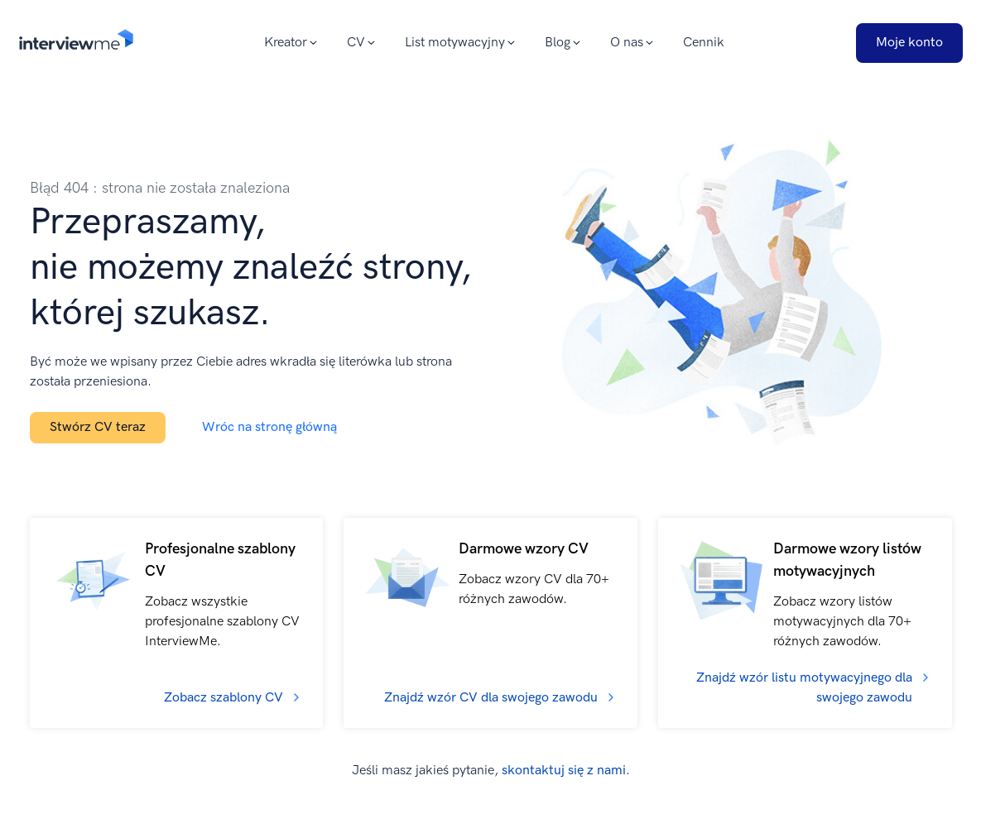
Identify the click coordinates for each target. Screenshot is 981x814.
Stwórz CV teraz (98, 427)
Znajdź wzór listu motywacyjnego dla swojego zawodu (804, 688)
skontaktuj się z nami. (566, 770)
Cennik (703, 42)
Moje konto (909, 42)
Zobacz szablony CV (223, 698)
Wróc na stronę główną (269, 427)
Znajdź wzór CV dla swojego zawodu (491, 698)
